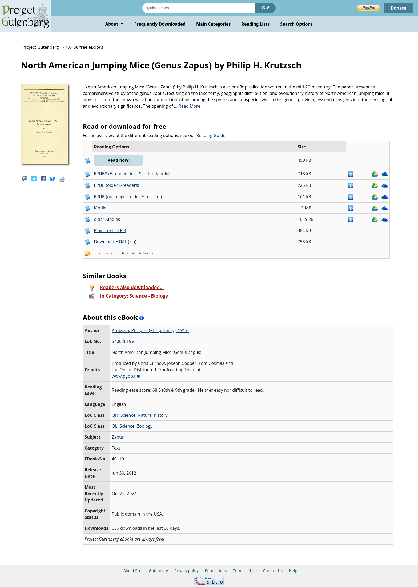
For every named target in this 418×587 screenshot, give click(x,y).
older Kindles (107, 219)
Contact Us (273, 570)
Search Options (296, 24)
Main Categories (213, 24)
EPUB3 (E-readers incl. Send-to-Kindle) (132, 174)
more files (121, 253)
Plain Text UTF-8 (110, 230)
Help (293, 570)
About (114, 24)
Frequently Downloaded (160, 24)
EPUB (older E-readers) (116, 185)
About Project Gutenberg (145, 570)
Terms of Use (245, 570)
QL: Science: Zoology (132, 426)
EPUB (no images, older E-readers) (128, 197)
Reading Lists (256, 24)
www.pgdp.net (126, 376)
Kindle (100, 208)
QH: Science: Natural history (139, 415)
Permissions (216, 570)
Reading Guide (211, 135)
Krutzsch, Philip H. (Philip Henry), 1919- (150, 330)
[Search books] (198, 8)
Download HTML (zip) (115, 242)
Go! (265, 8)
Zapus (118, 437)
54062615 (123, 341)
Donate (398, 8)
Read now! (118, 160)
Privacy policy (186, 570)
